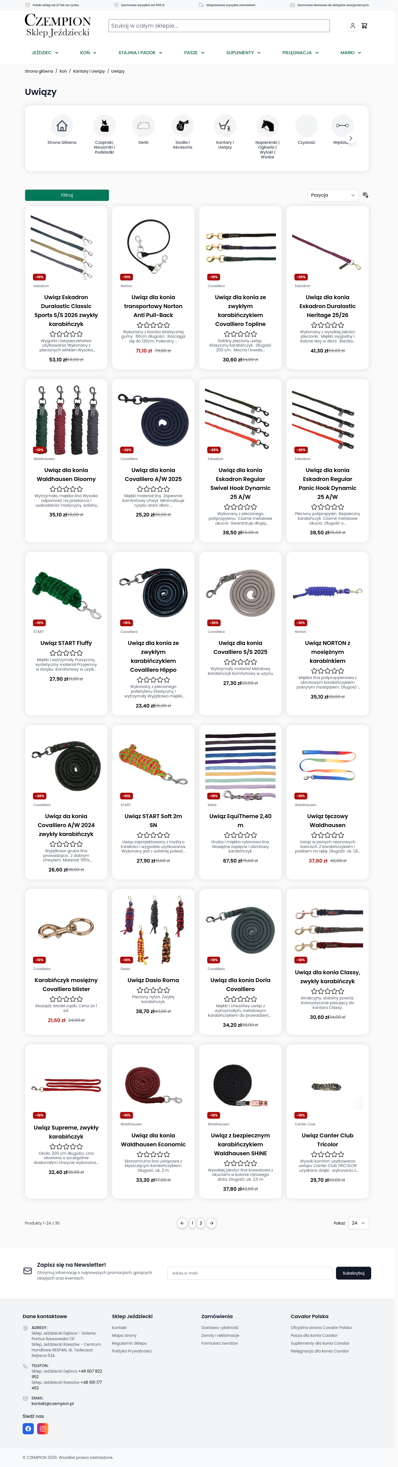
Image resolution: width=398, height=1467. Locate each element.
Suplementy (240, 52)
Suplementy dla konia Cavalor (320, 1343)
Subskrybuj (353, 1273)
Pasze (191, 52)
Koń (85, 52)
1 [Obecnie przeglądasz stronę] (192, 1223)
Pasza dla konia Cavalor (314, 1335)
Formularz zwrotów (219, 1343)
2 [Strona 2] (201, 1223)
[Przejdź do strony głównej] (58, 26)
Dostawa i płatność (220, 1327)
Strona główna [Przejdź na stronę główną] (39, 71)
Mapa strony (124, 1335)
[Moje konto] (353, 26)
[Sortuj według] (333, 195)
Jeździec (42, 52)
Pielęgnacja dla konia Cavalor (320, 1351)
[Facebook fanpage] (28, 1428)
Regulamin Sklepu (129, 1343)
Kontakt (119, 1327)
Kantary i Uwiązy (89, 71)
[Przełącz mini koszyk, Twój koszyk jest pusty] (364, 25)
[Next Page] (211, 1223)
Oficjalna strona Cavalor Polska (321, 1327)
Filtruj (67, 195)
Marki (347, 52)
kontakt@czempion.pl (53, 1403)
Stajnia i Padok (137, 52)
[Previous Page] (182, 1223)
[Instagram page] (42, 1428)
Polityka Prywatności (132, 1351)
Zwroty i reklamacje (220, 1335)
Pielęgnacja (297, 52)
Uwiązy (118, 71)
